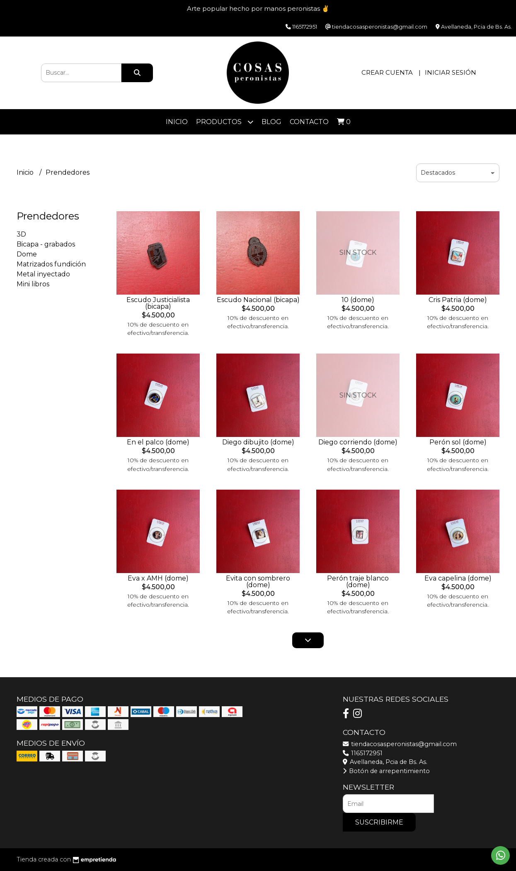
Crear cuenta (387, 72)
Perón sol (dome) (458, 442)
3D (21, 234)
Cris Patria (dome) (458, 300)
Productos (224, 121)
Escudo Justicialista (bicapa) (158, 303)
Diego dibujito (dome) (258, 442)
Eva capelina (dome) (458, 578)
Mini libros (33, 284)
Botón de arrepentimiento (386, 771)
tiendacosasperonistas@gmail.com (400, 744)
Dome (27, 254)
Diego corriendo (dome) (357, 442)
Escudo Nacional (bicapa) (258, 300)
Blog (271, 122)
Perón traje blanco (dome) (358, 581)
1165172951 (363, 753)
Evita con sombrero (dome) (258, 581)
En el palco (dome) (158, 442)
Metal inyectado (43, 274)
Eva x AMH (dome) (158, 578)
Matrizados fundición (51, 264)
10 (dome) (358, 300)
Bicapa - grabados (46, 244)
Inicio (177, 122)
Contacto (309, 122)
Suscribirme (379, 822)
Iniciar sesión (450, 72)
